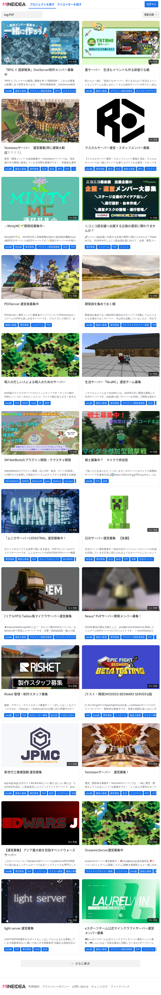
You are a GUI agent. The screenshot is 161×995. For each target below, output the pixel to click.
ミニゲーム (103, 246)
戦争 (47, 403)
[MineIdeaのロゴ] (14, 4)
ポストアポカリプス (49, 559)
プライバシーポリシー (55, 986)
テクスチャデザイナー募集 (136, 324)
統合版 (18, 246)
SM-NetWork (11, 481)
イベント (124, 246)
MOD (25, 403)
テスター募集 (151, 715)
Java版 (8, 90)
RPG (57, 90)
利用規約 (34, 986)
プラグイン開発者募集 (41, 90)
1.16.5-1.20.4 (67, 715)
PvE (24, 715)
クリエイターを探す (69, 4)
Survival (69, 481)
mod (33, 403)
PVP (126, 559)
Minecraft (37, 481)
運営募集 (34, 168)
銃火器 (54, 715)
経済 (52, 168)
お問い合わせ (80, 986)
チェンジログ (99, 986)
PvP (67, 168)
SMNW (25, 481)
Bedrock (57, 481)
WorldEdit (68, 559)
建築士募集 (20, 90)
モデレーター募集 (38, 715)
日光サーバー (146, 559)
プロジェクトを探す (42, 4)
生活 (44, 168)
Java (47, 481)
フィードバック (120, 986)
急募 (133, 559)
